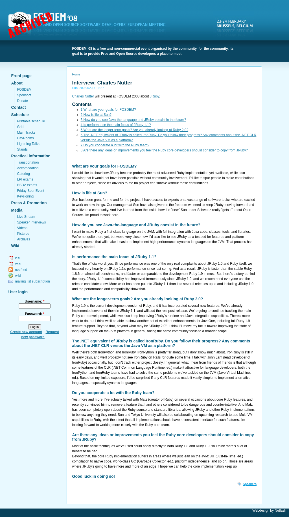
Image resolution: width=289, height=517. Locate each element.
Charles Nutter (83, 96)
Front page (21, 75)
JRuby (154, 96)
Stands (22, 149)
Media (17, 210)
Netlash (280, 510)
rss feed (21, 270)
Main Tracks (26, 132)
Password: (34, 314)
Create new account (26, 332)
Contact (18, 107)
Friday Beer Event (30, 191)
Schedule (20, 114)
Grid (20, 127)
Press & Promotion (29, 203)
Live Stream (26, 217)
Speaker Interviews (31, 222)
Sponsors (24, 95)
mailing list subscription (32, 281)
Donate (22, 101)
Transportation (28, 162)
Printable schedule (31, 121)
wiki (18, 276)
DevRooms (25, 138)
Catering (23, 174)
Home (76, 74)
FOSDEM (90, 25)
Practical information (31, 156)
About (17, 83)
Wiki (15, 246)
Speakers (250, 484)
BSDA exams (27, 185)
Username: (34, 301)
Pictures (23, 234)
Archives (23, 239)
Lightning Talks (28, 144)
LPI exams (25, 179)
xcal (18, 264)
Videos (22, 228)
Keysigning (25, 196)
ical (17, 258)
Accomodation (28, 168)
